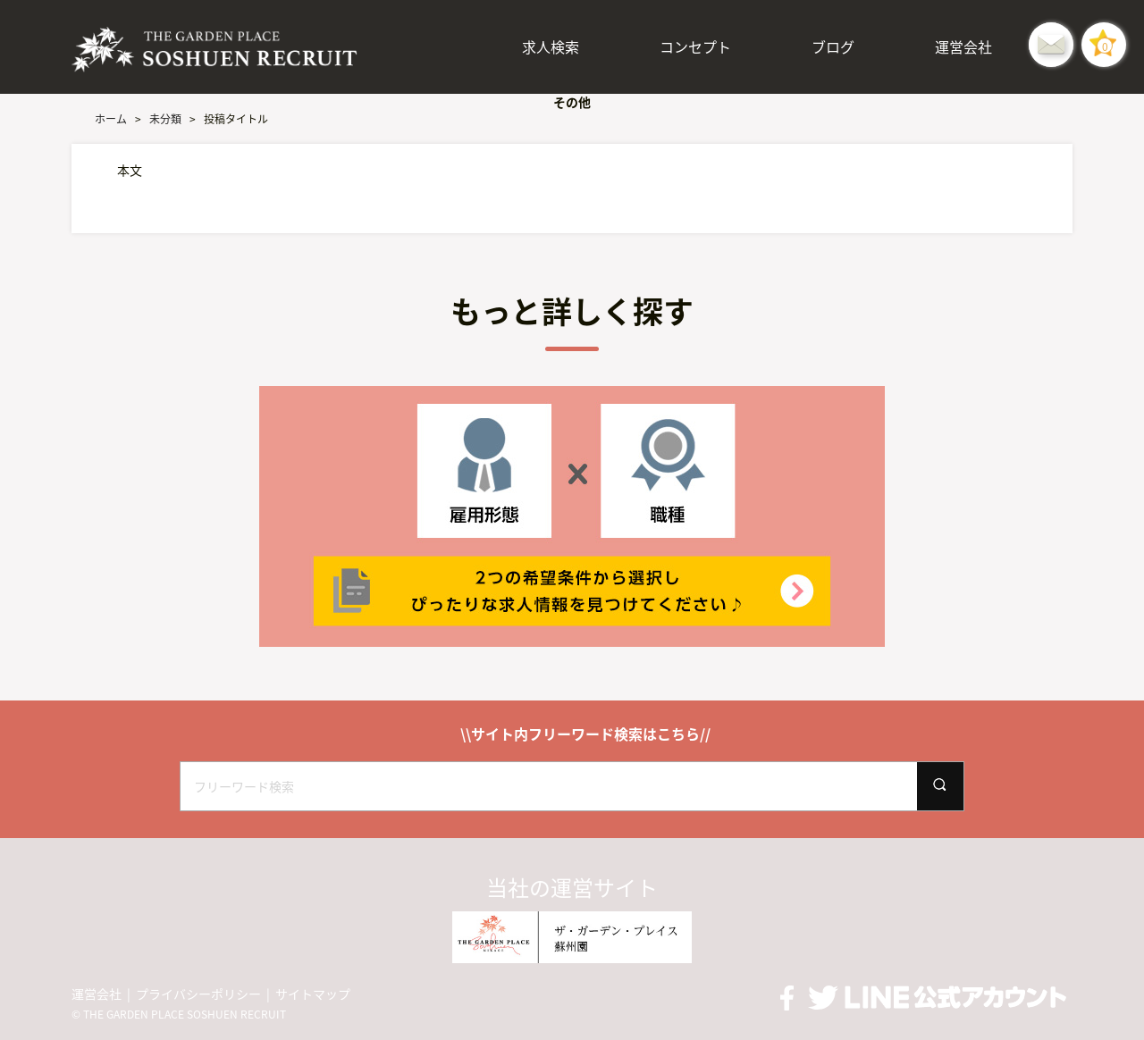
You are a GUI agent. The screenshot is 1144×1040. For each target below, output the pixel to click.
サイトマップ (312, 993)
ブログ (833, 46)
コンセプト (695, 46)
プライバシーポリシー (198, 993)
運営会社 (963, 46)
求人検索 (550, 46)
